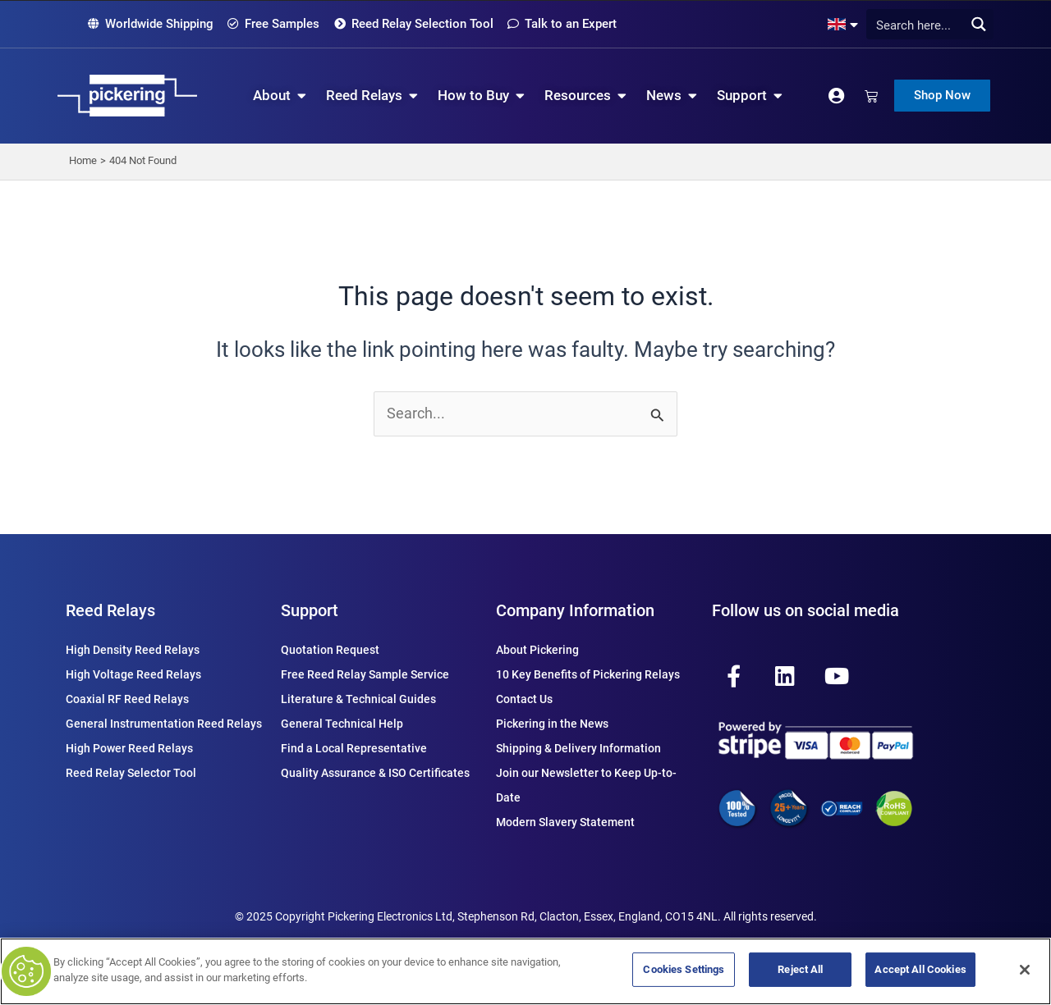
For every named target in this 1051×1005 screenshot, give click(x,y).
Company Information (575, 610)
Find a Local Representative (354, 748)
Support (309, 610)
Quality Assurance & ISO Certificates (375, 772)
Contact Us (524, 699)
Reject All (800, 969)
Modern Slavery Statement (565, 822)
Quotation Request (330, 649)
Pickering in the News (552, 723)
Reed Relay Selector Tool (131, 772)
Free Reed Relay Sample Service (365, 674)
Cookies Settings (683, 969)
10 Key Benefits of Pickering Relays (588, 674)
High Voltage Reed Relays (133, 674)
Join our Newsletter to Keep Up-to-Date (586, 785)
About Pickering (537, 649)
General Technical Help (342, 723)
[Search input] (925, 24)
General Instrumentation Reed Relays (164, 723)
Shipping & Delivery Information (578, 748)
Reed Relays (110, 610)
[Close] (1025, 970)
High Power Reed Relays (129, 748)
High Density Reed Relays (133, 649)
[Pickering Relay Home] (127, 95)
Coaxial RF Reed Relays (127, 699)
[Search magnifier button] (978, 24)
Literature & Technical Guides (358, 699)
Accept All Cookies (920, 969)
